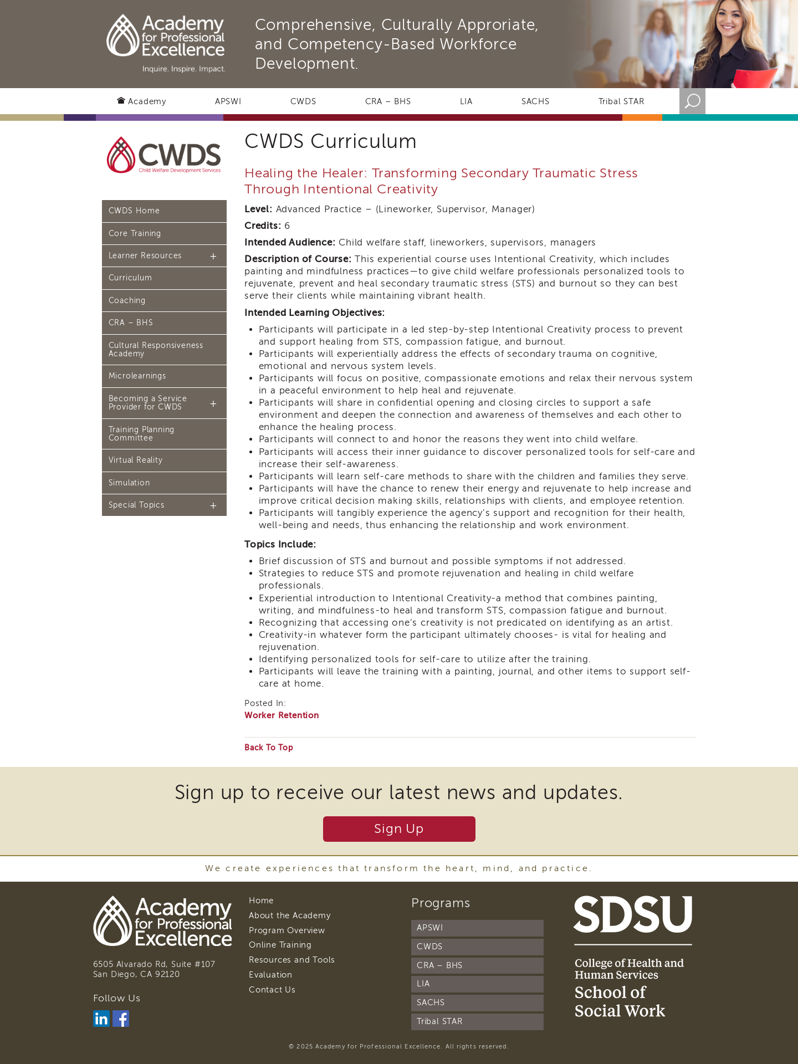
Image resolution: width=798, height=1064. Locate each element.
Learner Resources (145, 256)
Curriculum (130, 278)
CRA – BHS (388, 101)
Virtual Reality (136, 460)
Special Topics (137, 505)
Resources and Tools (292, 959)
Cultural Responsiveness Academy (156, 349)
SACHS (535, 101)
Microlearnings (137, 376)
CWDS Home (134, 211)
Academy (147, 101)
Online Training (280, 944)
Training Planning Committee (142, 434)
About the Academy (290, 915)
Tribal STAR (621, 101)
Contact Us (272, 989)
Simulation (129, 483)
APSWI (228, 101)
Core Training (135, 233)
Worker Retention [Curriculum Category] (281, 715)
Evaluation (271, 974)
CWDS (303, 101)
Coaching (127, 300)
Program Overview (287, 930)
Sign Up (399, 828)
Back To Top (268, 748)
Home (261, 900)
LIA (466, 101)
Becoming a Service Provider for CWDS (148, 403)
